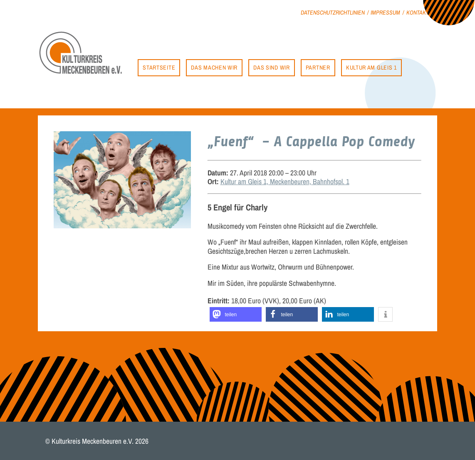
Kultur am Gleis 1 (371, 67)
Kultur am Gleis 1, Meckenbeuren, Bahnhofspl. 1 (284, 181)
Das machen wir (214, 67)
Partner (318, 67)
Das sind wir (271, 67)
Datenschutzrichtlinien (333, 12)
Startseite (159, 67)
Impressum (385, 12)
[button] (236, 314)
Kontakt (417, 12)
